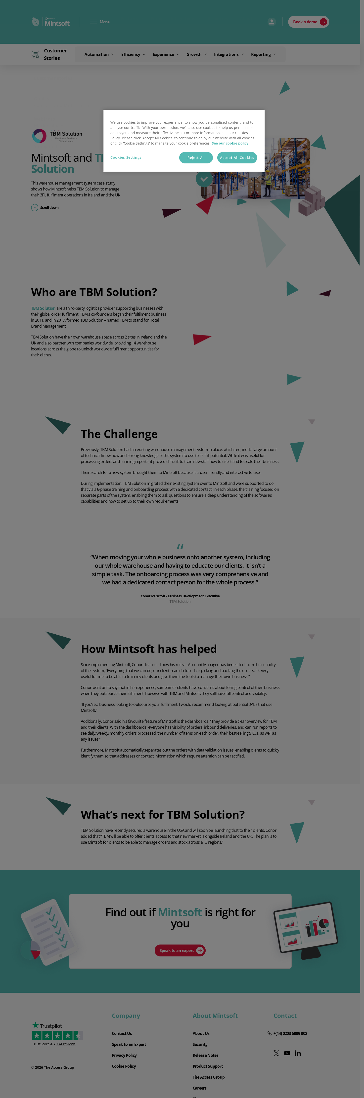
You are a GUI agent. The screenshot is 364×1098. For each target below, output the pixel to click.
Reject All (196, 157)
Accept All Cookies (237, 157)
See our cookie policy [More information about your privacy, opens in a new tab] (230, 143)
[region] (184, 141)
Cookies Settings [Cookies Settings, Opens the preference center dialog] (125, 157)
